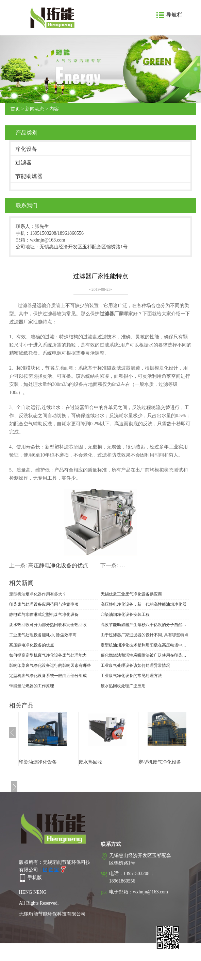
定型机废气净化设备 (159, 762)
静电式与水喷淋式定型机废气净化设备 (44, 614)
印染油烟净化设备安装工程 (125, 614)
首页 (15, 108)
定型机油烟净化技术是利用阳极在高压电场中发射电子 (145, 645)
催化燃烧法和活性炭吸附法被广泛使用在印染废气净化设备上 (145, 655)
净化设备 (26, 149)
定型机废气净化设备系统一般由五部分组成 (48, 675)
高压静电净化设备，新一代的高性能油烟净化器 (143, 604)
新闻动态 (34, 108)
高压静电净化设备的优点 (58, 565)
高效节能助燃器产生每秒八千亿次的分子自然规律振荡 (145, 624)
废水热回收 (90, 762)
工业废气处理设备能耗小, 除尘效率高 (43, 635)
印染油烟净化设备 (38, 762)
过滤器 (23, 162)
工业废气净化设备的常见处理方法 (131, 675)
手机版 (35, 877)
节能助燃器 (29, 176)
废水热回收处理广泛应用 (123, 685)
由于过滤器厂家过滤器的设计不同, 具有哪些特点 (144, 635)
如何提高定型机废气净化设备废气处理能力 (48, 655)
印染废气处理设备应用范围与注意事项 (44, 604)
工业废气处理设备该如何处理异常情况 (135, 665)
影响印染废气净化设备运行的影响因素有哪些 (50, 665)
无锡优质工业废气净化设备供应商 (131, 594)
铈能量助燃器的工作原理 (31, 685)
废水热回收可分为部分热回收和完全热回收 (48, 624)
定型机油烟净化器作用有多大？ (37, 594)
